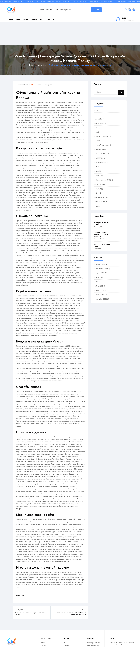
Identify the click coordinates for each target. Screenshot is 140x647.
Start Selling (51, 19)
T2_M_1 (98, 165)
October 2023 (100, 241)
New (97, 148)
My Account (45, 625)
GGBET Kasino (100, 135)
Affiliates (90, 625)
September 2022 (101, 276)
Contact (34, 19)
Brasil (97, 109)
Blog (96, 104)
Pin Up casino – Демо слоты (102, 222)
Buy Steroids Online (101, 113)
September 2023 (101, 245)
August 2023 (99, 250)
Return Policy (45, 629)
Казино (97, 183)
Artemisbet (98, 96)
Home (11, 19)
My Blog (98, 144)
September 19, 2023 (99, 215)
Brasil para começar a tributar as (101, 200)
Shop (18, 19)
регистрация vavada (60, 111)
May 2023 (98, 258)
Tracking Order (69, 625)
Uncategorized (41, 42)
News (97, 152)
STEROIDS (99, 161)
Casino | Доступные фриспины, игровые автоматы (101, 211)
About (25, 19)
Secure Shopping (93, 622)
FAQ (41, 19)
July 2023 (98, 254)
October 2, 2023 (98, 203)
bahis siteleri (99, 100)
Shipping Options (69, 629)
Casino (97, 117)
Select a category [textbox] (46, 10)
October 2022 (100, 271)
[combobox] (48, 10)
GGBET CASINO (101, 130)
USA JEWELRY (100, 178)
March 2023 (99, 263)
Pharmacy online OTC (102, 157)
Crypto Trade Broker (102, 122)
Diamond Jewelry (100, 126)
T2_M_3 (98, 170)
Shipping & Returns (93, 619)
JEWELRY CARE (100, 139)
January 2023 (99, 267)
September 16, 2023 (23, 61)
